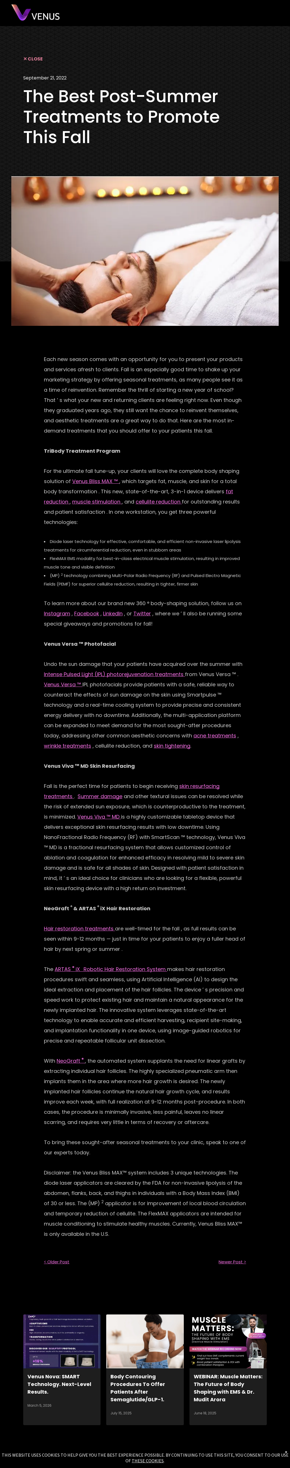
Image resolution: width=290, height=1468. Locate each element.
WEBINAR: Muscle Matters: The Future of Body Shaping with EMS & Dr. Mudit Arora (228, 1388)
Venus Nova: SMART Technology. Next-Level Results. (59, 1384)
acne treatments (214, 735)
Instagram (57, 613)
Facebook (86, 613)
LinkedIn (113, 613)
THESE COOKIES (148, 1460)
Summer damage (100, 796)
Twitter (142, 613)
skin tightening (172, 745)
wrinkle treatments (67, 745)
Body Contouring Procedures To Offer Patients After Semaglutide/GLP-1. (137, 1388)
